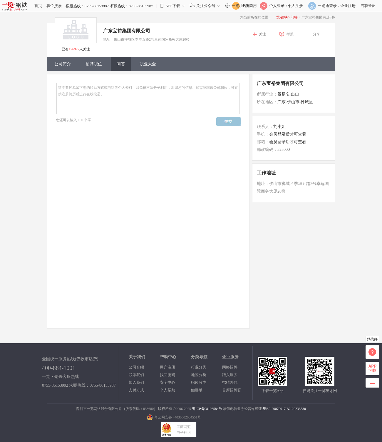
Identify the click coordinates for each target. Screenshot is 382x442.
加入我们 (136, 382)
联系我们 (136, 375)
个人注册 (295, 6)
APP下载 (173, 6)
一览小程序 (241, 6)
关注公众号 (206, 6)
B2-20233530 (296, 409)
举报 (290, 34)
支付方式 (136, 390)
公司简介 (62, 64)
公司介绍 (136, 367)
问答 (295, 17)
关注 (262, 34)
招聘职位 (94, 64)
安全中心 (167, 382)
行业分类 (198, 367)
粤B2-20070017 (274, 409)
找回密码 (167, 375)
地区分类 (198, 375)
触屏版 (196, 390)
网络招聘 (229, 367)
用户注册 (167, 367)
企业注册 (348, 6)
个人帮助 (167, 390)
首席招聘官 (231, 390)
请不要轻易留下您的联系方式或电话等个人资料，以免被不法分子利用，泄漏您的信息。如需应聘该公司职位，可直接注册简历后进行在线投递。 (148, 98)
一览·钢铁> (281, 17)
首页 (38, 6)
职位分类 (198, 382)
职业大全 (148, 64)
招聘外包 (229, 382)
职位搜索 (54, 6)
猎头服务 (229, 375)
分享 (316, 34)
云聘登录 (368, 6)
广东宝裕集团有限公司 (126, 30)
